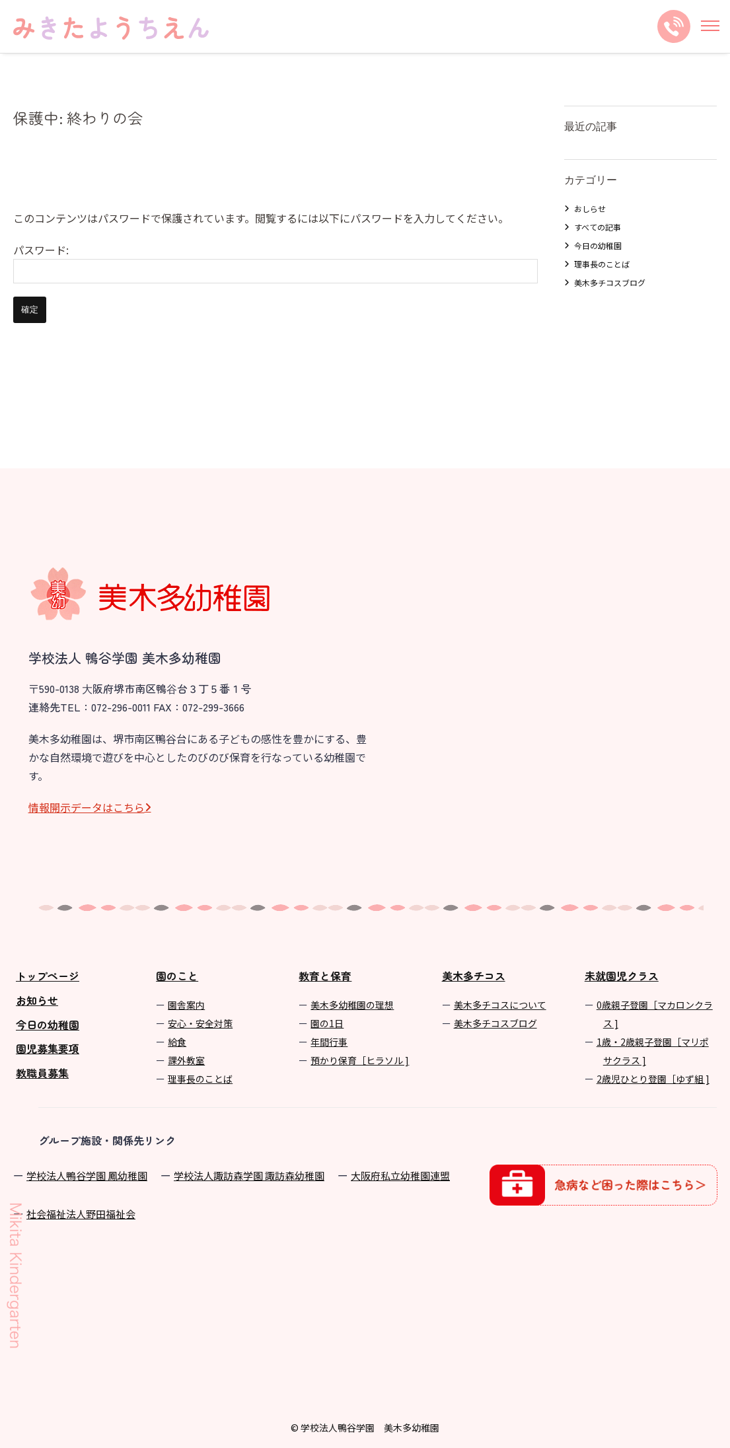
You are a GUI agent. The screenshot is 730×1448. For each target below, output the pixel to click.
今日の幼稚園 (598, 245)
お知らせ (37, 1000)
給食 (177, 1041)
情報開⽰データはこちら (86, 807)
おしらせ (590, 208)
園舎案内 (186, 1004)
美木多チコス (473, 976)
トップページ (47, 976)
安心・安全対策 (200, 1023)
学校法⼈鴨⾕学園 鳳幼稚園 (86, 1175)
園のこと (177, 976)
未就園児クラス (622, 976)
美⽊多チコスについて (500, 1004)
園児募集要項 (47, 1048)
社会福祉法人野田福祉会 (80, 1214)
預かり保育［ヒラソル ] (359, 1060)
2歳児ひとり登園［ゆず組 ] (653, 1078)
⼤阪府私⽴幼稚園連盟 (400, 1175)
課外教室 (186, 1060)
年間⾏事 (328, 1041)
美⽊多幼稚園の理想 (352, 1004)
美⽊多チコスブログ (495, 1023)
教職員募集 (42, 1073)
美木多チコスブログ (609, 282)
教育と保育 (325, 976)
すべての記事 (597, 227)
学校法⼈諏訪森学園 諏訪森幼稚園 (249, 1175)
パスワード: (275, 262)
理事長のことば (602, 264)
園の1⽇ (327, 1023)
